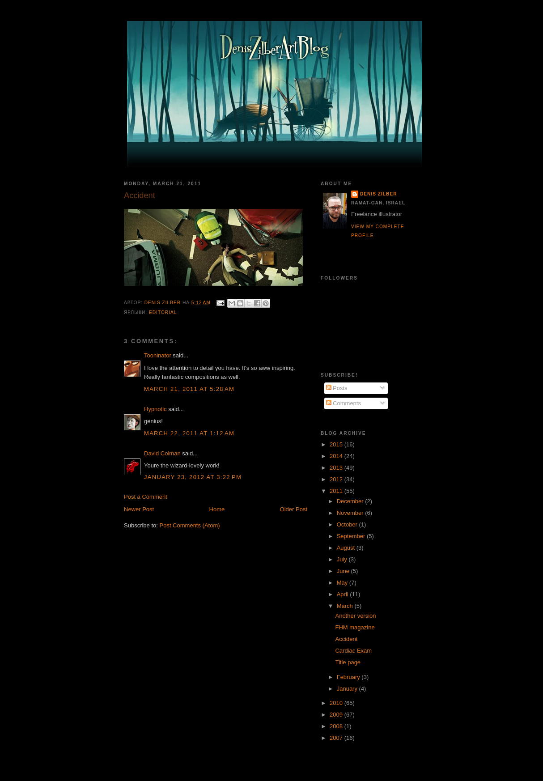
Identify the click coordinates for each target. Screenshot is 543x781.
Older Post (293, 509)
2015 (337, 444)
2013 (337, 467)
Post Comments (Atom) (190, 525)
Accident (346, 639)
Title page (348, 662)
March (346, 606)
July (343, 559)
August (346, 547)
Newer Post (139, 509)
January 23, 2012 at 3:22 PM (193, 477)
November (351, 512)
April (343, 594)
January (348, 688)
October (348, 524)
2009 (337, 714)
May (343, 582)
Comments (343, 403)
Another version (355, 615)
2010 (337, 703)
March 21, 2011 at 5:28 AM (189, 389)
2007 (337, 737)
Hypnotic (155, 409)
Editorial (163, 312)
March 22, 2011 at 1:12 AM (189, 433)
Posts (337, 388)
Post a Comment (145, 496)
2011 (337, 491)
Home (217, 509)
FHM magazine (354, 627)
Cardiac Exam (353, 650)
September (352, 536)
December (351, 501)
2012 (337, 479)
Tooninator (157, 355)
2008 (337, 726)
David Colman (162, 453)
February (349, 677)
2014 (337, 456)
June (344, 571)
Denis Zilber (378, 193)
